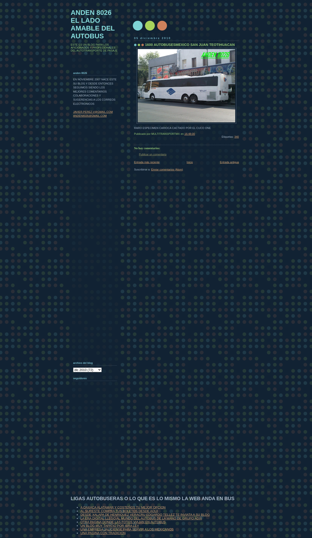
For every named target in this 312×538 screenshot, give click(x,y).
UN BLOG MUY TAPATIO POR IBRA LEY (109, 525)
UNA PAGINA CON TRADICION (103, 533)
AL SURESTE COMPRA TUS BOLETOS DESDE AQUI (119, 511)
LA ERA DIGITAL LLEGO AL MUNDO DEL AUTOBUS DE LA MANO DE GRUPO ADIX (141, 518)
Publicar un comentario (152, 154)
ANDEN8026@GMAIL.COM (90, 115)
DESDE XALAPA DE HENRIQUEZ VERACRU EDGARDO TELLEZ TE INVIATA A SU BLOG (145, 515)
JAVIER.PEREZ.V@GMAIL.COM (93, 111)
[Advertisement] (97, 447)
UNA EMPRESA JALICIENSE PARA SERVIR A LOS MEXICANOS (127, 529)
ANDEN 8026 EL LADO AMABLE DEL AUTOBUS (93, 24)
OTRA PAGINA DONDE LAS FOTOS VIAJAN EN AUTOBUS (123, 522)
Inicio (190, 162)
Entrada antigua (229, 162)
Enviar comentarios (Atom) (167, 169)
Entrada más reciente (147, 162)
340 (236, 136)
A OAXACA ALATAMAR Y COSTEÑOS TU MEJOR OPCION (123, 507)
